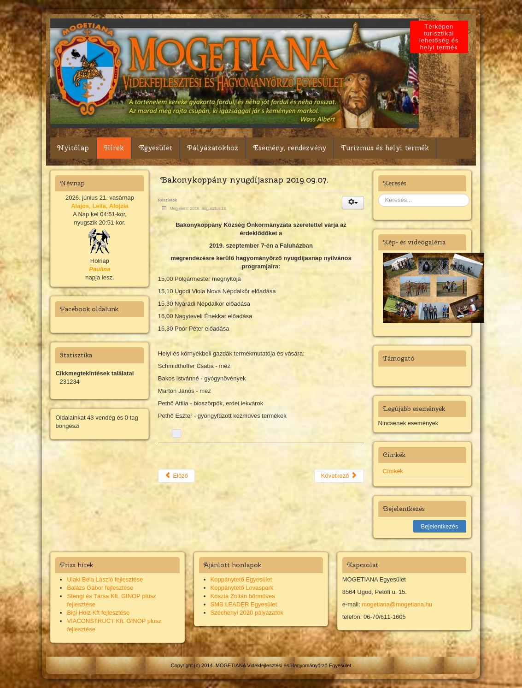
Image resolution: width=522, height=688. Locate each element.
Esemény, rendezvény (289, 148)
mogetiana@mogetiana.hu (397, 604)
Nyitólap (73, 148)
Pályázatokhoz (212, 148)
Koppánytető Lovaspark (242, 587)
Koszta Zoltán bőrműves (243, 596)
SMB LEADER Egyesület (244, 604)
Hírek (114, 148)
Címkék (393, 471)
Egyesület (155, 148)
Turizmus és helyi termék (385, 148)
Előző (176, 475)
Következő (339, 475)
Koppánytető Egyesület (241, 579)
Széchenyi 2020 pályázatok (247, 612)
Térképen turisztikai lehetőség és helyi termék (440, 37)
